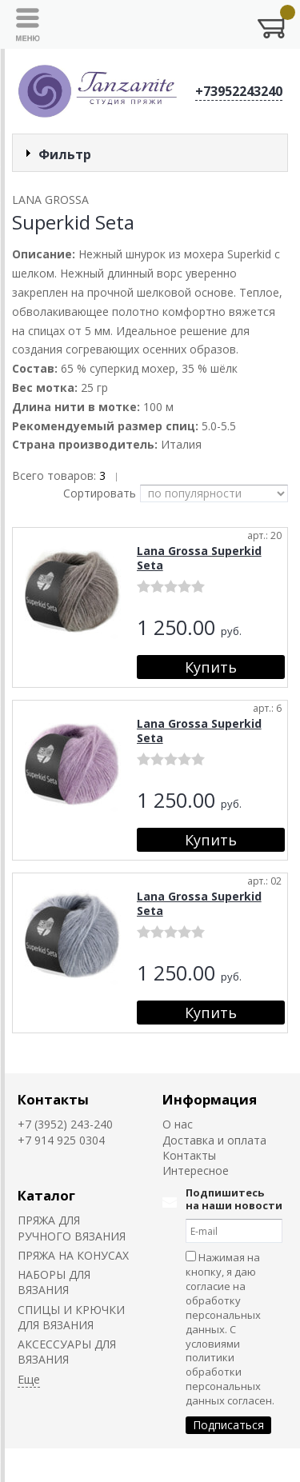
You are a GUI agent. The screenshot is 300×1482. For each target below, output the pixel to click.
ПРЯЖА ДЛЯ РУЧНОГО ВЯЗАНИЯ (72, 1227)
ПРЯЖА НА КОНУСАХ (73, 1255)
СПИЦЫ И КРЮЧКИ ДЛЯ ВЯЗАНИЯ (71, 1317)
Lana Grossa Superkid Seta (199, 558)
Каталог (46, 1195)
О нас (177, 1124)
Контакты (53, 1099)
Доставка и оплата (214, 1140)
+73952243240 (238, 91)
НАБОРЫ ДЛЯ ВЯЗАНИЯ (54, 1282)
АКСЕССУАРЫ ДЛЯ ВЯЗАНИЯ (67, 1351)
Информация (209, 1099)
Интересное (195, 1170)
